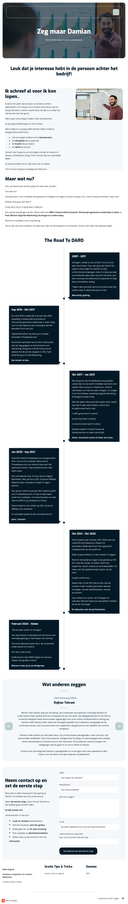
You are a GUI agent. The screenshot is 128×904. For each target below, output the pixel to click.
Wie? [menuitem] (88, 873)
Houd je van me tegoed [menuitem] (54, 873)
